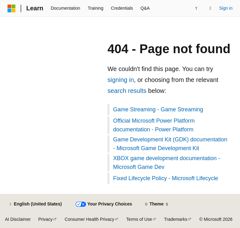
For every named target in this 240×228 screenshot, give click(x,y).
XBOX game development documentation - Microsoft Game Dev (166, 162)
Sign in (225, 8)
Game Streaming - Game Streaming (158, 109)
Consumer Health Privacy (89, 219)
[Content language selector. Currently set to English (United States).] (35, 204)
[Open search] (210, 8)
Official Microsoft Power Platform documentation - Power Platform (154, 125)
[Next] (196, 8)
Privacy (45, 219)
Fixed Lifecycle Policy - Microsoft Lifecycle (165, 178)
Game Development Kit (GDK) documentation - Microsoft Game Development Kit (170, 143)
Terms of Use (139, 219)
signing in (121, 79)
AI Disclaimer (18, 219)
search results (127, 90)
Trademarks (175, 219)
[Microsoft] (12, 8)
